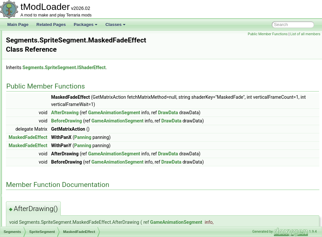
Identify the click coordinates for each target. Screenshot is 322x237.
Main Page (17, 24)
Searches (30, 37)
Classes (115, 24)
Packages (85, 24)
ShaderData (32, 211)
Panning (34, 102)
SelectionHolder (36, 139)
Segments (31, 59)
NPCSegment (39, 95)
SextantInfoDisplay (38, 204)
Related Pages (51, 24)
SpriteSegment (40, 117)
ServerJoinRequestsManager (47, 175)
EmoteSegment (40, 73)
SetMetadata (33, 189)
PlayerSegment (40, 110)
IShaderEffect (44, 124)
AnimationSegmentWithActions (54, 66)
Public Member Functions (268, 34)
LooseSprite (37, 88)
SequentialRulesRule (40, 168)
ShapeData (32, 226)
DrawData (250, 105)
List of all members (305, 34)
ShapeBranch (34, 218)
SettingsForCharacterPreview (48, 197)
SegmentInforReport (39, 52)
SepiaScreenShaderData (44, 153)
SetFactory (31, 182)
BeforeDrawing (149, 114)
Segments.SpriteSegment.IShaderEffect (146, 60)
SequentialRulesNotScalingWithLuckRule (58, 160)
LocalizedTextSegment (47, 81)
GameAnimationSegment (197, 105)
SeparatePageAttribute (42, 146)
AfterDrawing (147, 105)
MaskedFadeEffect (48, 131)
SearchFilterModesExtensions (48, 44)
